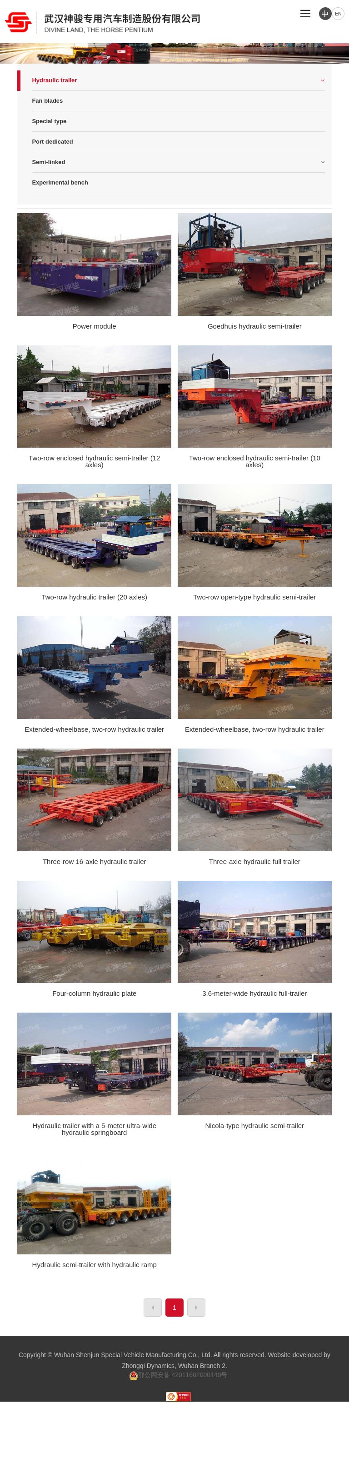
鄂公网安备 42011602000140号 (178, 1374)
